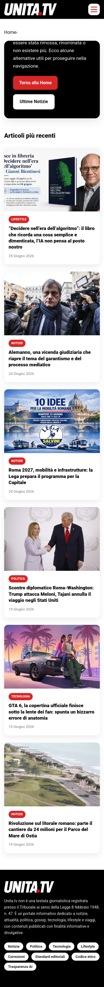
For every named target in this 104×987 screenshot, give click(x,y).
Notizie (13, 946)
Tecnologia (61, 946)
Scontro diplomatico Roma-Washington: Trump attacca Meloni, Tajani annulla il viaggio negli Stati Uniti (51, 594)
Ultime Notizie (34, 101)
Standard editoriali (50, 957)
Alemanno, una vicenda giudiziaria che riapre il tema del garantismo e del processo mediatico (50, 358)
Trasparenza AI (20, 967)
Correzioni (16, 957)
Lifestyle (88, 946)
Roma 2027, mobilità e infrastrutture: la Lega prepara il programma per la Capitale (51, 476)
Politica (36, 946)
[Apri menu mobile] (94, 9)
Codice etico (85, 957)
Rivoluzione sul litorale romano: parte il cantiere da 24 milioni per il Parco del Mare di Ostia (50, 829)
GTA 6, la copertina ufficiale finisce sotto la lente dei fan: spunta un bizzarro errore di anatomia (51, 712)
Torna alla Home (35, 82)
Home (10, 32)
